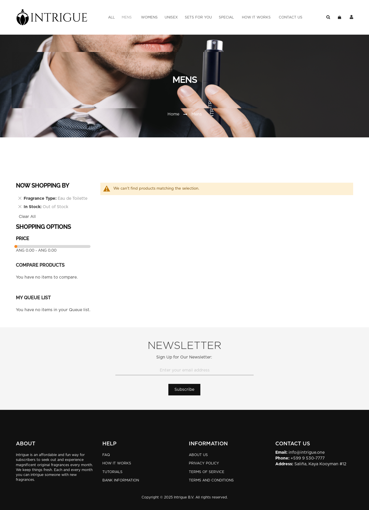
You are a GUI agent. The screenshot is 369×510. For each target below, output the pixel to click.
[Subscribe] (184, 389)
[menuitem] (111, 17)
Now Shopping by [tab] (42, 185)
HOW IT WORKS (116, 463)
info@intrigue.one (307, 453)
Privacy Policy (204, 463)
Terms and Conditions (211, 480)
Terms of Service (206, 472)
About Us (198, 455)
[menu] (205, 17)
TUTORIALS (112, 472)
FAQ (106, 455)
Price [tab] (22, 238)
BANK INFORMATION (120, 480)
